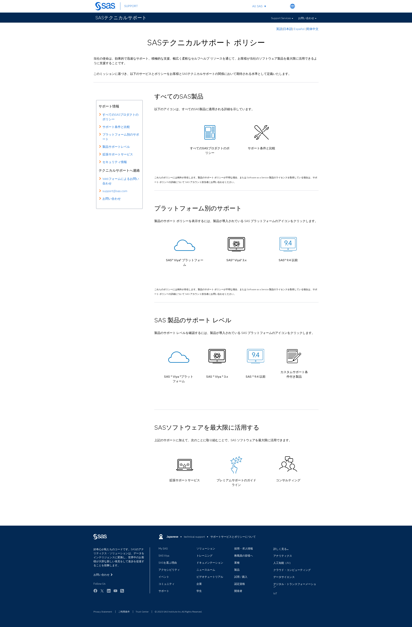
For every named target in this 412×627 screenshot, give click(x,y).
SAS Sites (310, 6)
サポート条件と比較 (116, 127)
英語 (279, 29)
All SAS (257, 6)
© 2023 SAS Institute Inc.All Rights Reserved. (178, 611)
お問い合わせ (306, 18)
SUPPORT (131, 6)
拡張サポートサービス (117, 154)
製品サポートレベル (116, 147)
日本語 (287, 29)
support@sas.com (114, 191)
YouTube (115, 592)
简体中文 (312, 29)
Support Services (281, 18)
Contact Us (301, 6)
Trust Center (142, 611)
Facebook (95, 592)
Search (283, 6)
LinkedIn (109, 592)
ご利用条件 (124, 611)
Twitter (102, 592)
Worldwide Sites (292, 6)
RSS (122, 592)
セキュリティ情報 (114, 162)
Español (299, 29)
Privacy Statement (102, 611)
